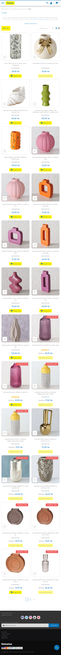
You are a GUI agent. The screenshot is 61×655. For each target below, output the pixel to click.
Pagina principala (2, 8)
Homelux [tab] (4, 632)
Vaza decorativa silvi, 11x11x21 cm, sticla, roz (15, 392)
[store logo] (10, 3)
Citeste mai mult (29, 23)
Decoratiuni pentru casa (19, 9)
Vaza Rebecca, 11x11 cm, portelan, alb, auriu (45, 63)
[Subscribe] (54, 625)
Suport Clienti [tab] (5, 634)
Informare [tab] (4, 638)
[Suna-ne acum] (56, 647)
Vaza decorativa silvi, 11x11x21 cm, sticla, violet (45, 345)
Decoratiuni (7, 9)
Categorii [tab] (4, 636)
